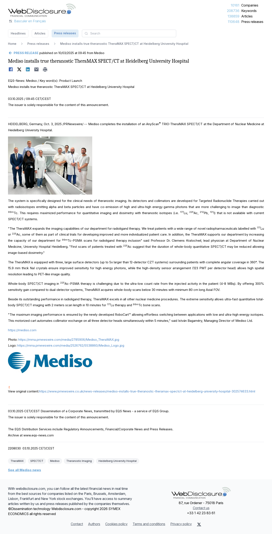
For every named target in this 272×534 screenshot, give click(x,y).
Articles (247, 16)
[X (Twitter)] (199, 524)
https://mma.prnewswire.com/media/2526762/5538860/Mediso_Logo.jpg (70, 345)
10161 (235, 5)
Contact (77, 524)
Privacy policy (181, 524)
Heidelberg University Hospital (118, 460)
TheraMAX (17, 460)
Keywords (249, 11)
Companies (249, 5)
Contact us (201, 508)
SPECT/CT (36, 460)
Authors (94, 524)
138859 (233, 16)
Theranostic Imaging (79, 460)
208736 (233, 11)
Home (12, 43)
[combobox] (129, 33)
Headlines (18, 33)
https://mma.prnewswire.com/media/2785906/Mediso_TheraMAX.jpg (68, 340)
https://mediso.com (22, 330)
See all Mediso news (24, 470)
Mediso (55, 460)
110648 (233, 22)
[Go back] (23, 53)
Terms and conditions (149, 524)
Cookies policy (116, 524)
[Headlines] (42, 10)
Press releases (252, 22)
